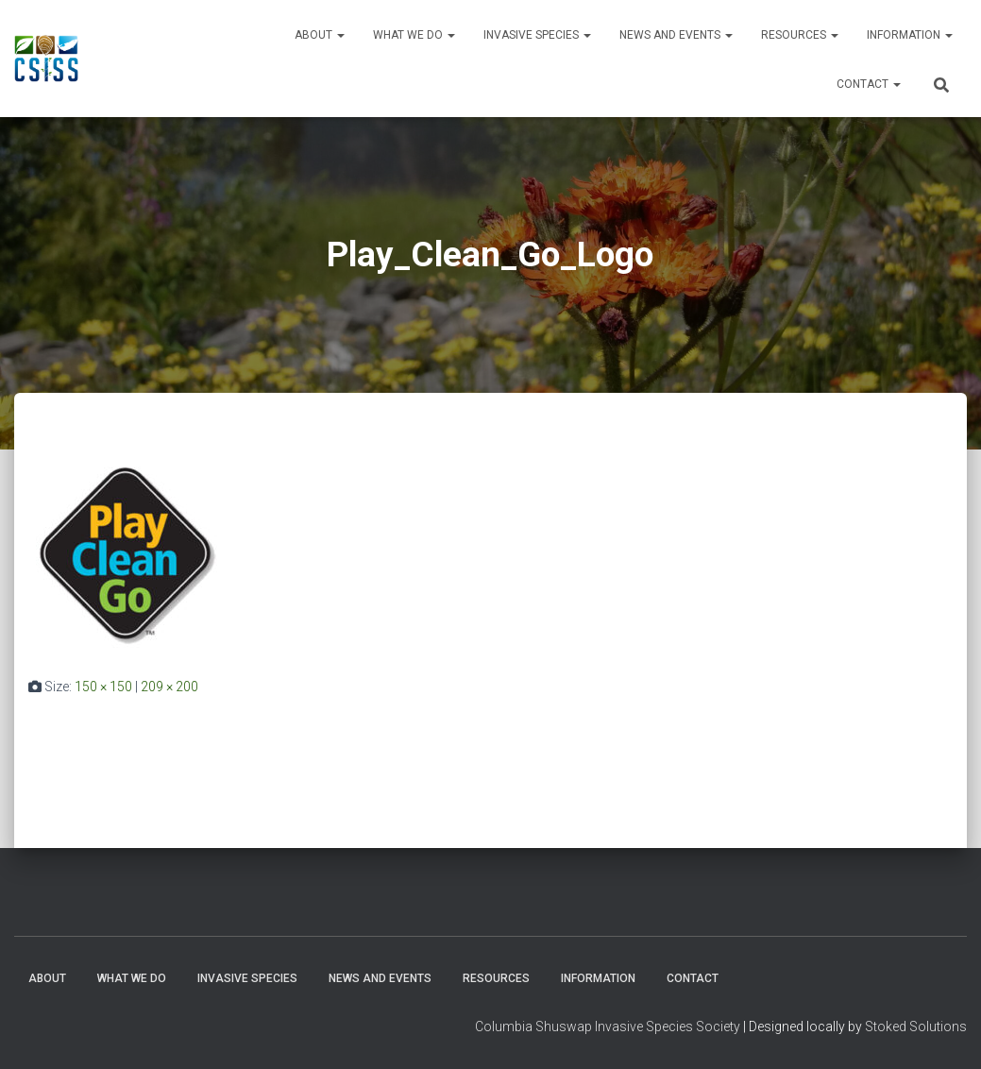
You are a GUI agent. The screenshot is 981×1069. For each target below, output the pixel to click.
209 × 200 (169, 686)
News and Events (676, 35)
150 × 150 (103, 686)
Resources (799, 35)
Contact (869, 84)
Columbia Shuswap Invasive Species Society (607, 1026)
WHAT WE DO (414, 35)
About (320, 35)
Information (910, 35)
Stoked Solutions (916, 1026)
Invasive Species (537, 35)
